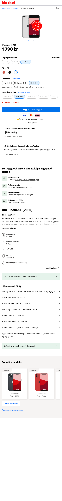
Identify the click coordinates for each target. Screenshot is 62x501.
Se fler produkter (11, 404)
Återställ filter (55, 58)
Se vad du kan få (12, 155)
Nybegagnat (6, 8)
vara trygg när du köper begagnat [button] (27, 180)
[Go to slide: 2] (33, 40)
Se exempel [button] (16, 79)
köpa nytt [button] (21, 202)
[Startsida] (8, 2)
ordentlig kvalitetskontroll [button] (22, 187)
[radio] (6, 62)
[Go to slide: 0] (28, 40)
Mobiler (16, 8)
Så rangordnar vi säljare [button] (13, 136)
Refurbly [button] (31, 129)
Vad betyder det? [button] (24, 92)
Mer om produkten (10, 228)
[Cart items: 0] (57, 7)
